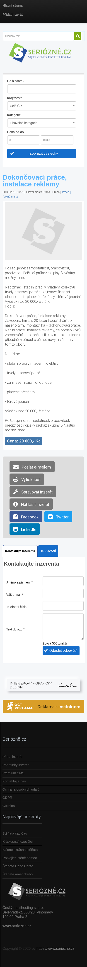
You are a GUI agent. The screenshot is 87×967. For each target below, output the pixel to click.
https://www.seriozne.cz (55, 948)
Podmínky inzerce (15, 765)
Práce (65, 192)
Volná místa (11, 196)
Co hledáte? (15, 81)
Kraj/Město (14, 98)
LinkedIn (24, 529)
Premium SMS (13, 773)
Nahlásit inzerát (31, 504)
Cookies (8, 806)
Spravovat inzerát (33, 491)
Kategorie (14, 115)
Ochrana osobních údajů (20, 789)
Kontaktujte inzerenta (20, 551)
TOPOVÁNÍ (48, 551)
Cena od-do (15, 132)
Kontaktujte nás (14, 781)
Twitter (58, 516)
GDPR (7, 797)
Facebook (26, 516)
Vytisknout (27, 479)
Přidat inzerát (12, 757)
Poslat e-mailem (32, 466)
